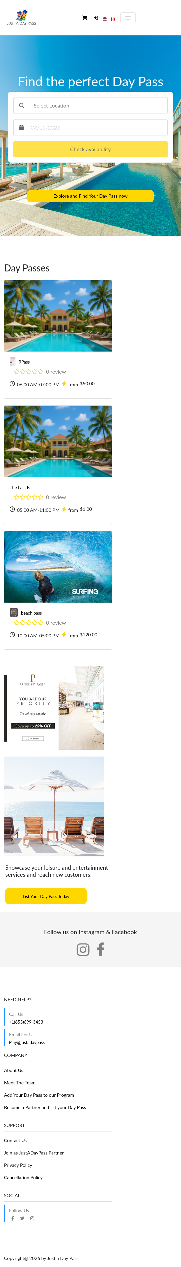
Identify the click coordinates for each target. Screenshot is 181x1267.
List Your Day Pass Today (46, 896)
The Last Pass (22, 487)
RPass (24, 362)
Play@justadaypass (27, 1042)
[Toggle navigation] (128, 17)
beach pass (31, 613)
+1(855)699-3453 (26, 1022)
